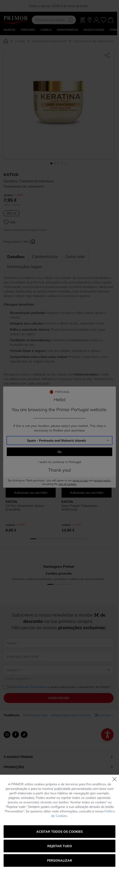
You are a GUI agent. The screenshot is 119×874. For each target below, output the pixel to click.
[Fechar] (114, 779)
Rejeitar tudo (59, 846)
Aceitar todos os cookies (59, 832)
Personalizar (59, 860)
